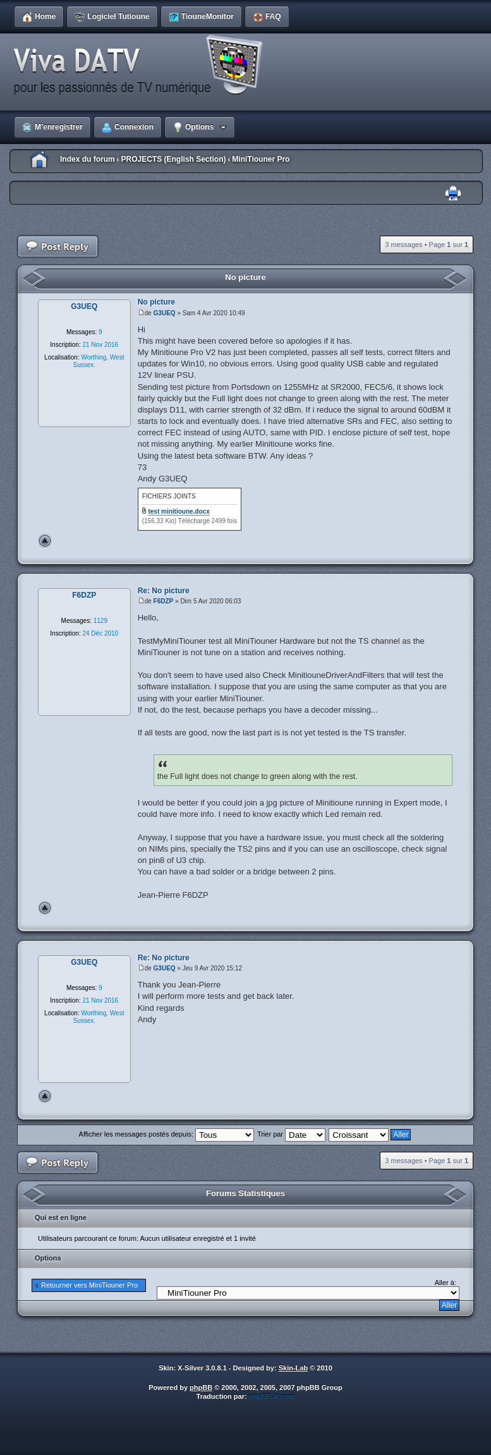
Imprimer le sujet (453, 194)
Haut (45, 541)
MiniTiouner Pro (260, 159)
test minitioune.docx (178, 511)
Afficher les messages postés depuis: (166, 1134)
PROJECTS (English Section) (173, 159)
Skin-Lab (293, 1368)
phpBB (201, 1387)
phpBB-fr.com (272, 1396)
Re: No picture (164, 590)
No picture (245, 277)
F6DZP (164, 601)
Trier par (291, 1134)
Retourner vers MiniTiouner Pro (89, 1285)
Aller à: (445, 1282)
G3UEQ (165, 313)
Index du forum (87, 159)
